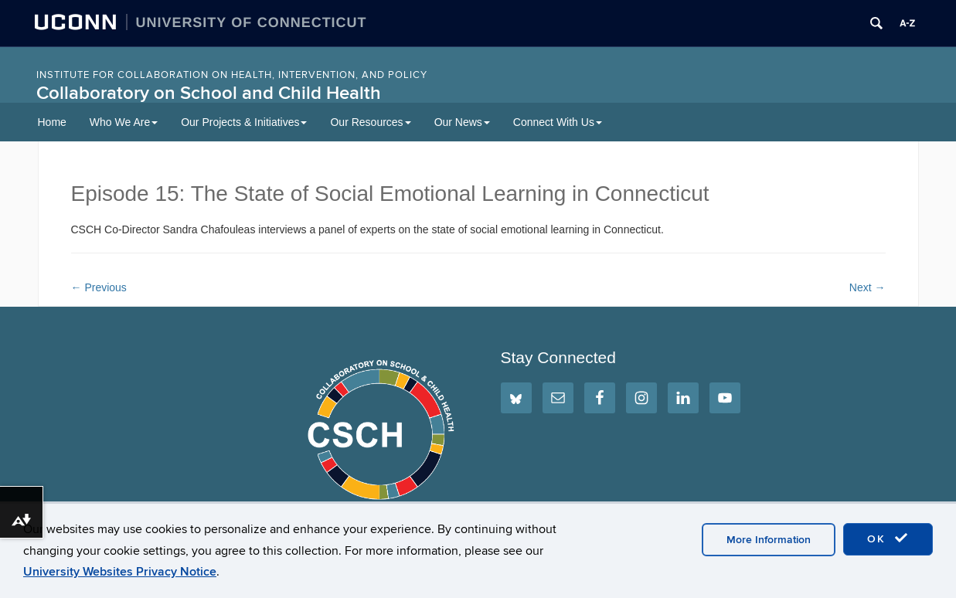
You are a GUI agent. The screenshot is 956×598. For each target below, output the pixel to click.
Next (867, 287)
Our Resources (370, 122)
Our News (462, 122)
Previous (99, 287)
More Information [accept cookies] (768, 539)
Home (52, 122)
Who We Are (124, 122)
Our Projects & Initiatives (244, 122)
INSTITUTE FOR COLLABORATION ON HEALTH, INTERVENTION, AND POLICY (231, 75)
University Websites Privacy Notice (119, 571)
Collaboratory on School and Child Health (208, 93)
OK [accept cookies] (888, 538)
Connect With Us (557, 122)
